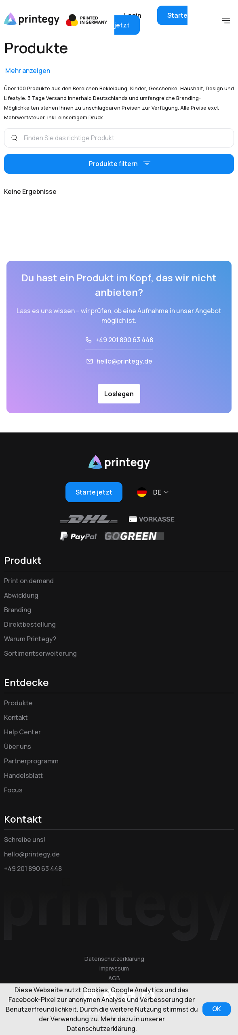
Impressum (114, 968)
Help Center (22, 732)
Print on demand (29, 581)
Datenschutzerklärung (114, 958)
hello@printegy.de (124, 361)
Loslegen (119, 394)
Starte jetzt (94, 492)
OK (216, 1009)
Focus (13, 790)
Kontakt (16, 717)
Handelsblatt (23, 775)
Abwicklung (21, 595)
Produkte (18, 703)
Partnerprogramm (31, 761)
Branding (17, 610)
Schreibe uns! (25, 839)
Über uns (17, 746)
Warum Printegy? (30, 639)
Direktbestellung (30, 624)
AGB (114, 978)
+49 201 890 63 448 (124, 340)
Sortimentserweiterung (40, 653)
